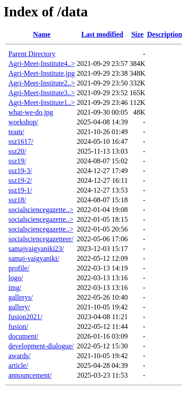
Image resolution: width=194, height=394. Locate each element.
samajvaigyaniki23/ (36, 248)
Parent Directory (31, 54)
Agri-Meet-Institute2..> (41, 83)
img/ (14, 287)
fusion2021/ (25, 317)
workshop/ (23, 122)
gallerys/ (20, 297)
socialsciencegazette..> (41, 209)
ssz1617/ (20, 141)
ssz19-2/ (20, 180)
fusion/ (18, 326)
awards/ (19, 355)
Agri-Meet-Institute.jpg (41, 73)
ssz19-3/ (20, 170)
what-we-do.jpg (30, 112)
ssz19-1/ (20, 190)
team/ (16, 131)
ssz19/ (17, 161)
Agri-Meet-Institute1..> (41, 102)
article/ (18, 365)
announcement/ (30, 375)
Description (164, 34)
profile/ (18, 268)
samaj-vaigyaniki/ (33, 258)
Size (137, 34)
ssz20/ (17, 151)
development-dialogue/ (41, 346)
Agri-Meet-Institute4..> (41, 63)
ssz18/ (17, 200)
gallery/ (19, 307)
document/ (23, 336)
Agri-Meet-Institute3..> (41, 93)
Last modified (102, 34)
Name (41, 34)
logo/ (15, 278)
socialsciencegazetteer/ (41, 239)
